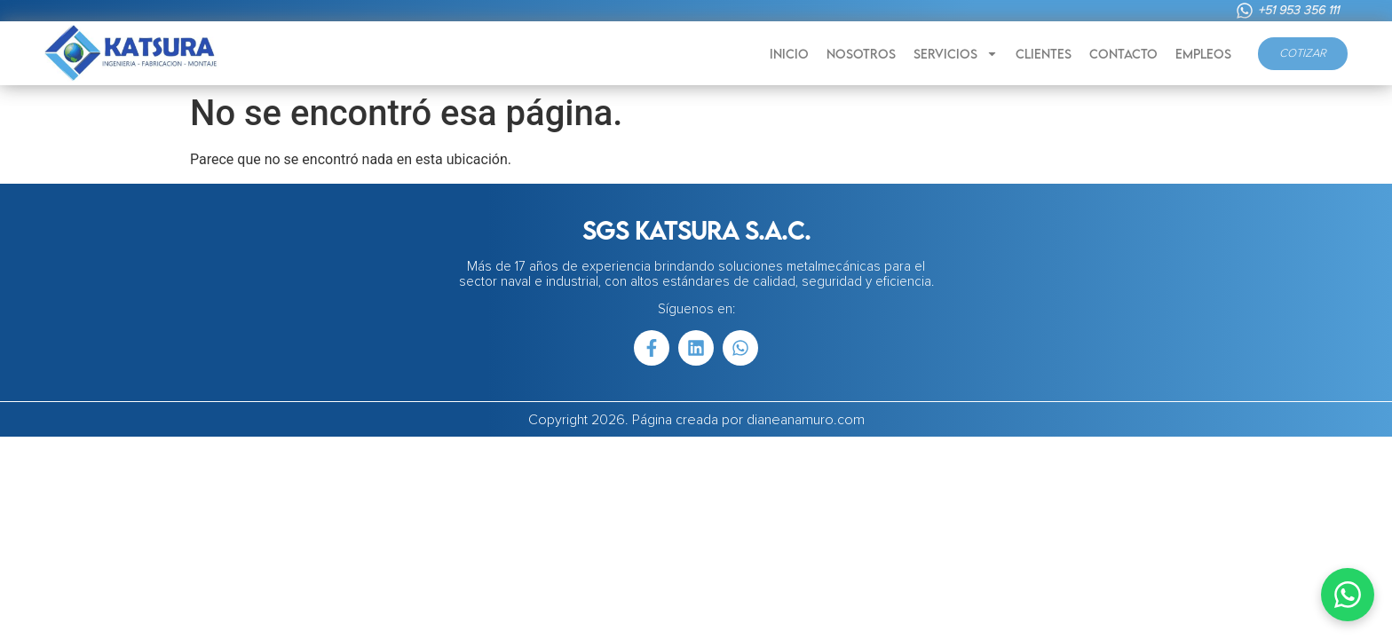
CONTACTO (1123, 53)
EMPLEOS (1203, 53)
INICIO (789, 53)
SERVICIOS (956, 53)
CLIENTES (1044, 53)
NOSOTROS (861, 53)
